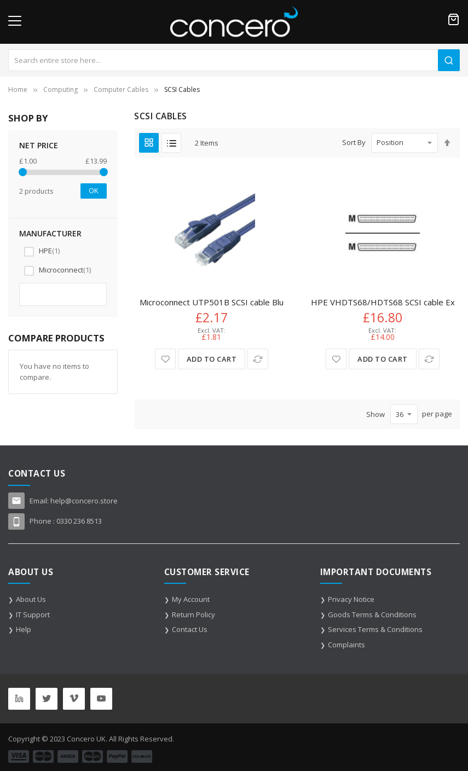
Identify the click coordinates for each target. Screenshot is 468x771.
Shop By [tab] (28, 118)
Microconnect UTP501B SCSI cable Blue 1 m (222, 302)
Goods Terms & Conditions (372, 614)
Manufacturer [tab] (50, 233)
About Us (31, 599)
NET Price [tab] (38, 145)
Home (17, 89)
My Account (191, 599)
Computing (60, 89)
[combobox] (234, 60)
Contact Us (189, 629)
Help (23, 629)
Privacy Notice (351, 599)
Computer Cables (121, 89)
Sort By (354, 142)
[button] (165, 359)
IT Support (33, 614)
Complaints (346, 645)
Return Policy (193, 614)
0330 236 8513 (79, 521)
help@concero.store (84, 501)
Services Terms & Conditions (375, 629)
